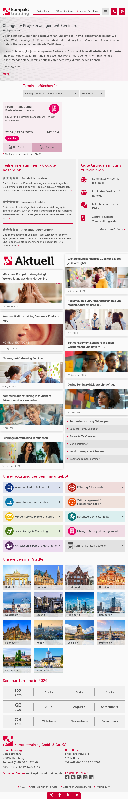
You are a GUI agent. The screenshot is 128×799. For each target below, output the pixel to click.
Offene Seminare (64, 11)
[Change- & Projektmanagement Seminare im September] (114, 11)
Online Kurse (42, 11)
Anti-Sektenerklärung (43, 786)
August (79, 707)
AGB (22, 786)
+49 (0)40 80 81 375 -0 (23, 762)
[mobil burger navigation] (105, 11)
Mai (79, 692)
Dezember (110, 721)
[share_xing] (51, 795)
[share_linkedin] (76, 795)
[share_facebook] (60, 795)
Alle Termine (17, 147)
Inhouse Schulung (87, 11)
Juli (48, 707)
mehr (7, 73)
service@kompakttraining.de (44, 773)
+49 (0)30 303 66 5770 (85, 762)
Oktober (49, 721)
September (109, 707)
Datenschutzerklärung (75, 786)
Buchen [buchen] (47, 147)
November (79, 721)
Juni (110, 692)
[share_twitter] (68, 795)
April (48, 692)
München (12, 138)
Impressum (102, 786)
